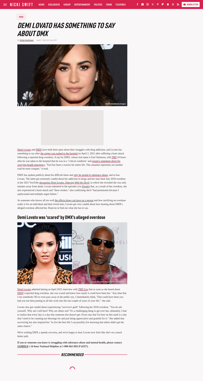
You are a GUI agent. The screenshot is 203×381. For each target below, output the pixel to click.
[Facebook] (137, 5)
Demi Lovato (24, 149)
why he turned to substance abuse (91, 175)
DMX (39, 149)
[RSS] (178, 5)
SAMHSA (22, 346)
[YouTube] (142, 5)
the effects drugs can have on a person (74, 200)
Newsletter (190, 4)
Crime (109, 4)
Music (21, 16)
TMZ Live (83, 289)
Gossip (67, 4)
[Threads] (173, 5)
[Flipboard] (162, 5)
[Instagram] (147, 5)
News (41, 4)
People (85, 186)
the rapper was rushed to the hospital (59, 153)
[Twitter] (152, 5)
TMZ (114, 157)
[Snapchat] (167, 5)
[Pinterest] (157, 5)
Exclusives (54, 4)
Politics (98, 4)
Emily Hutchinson (27, 40)
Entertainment (82, 4)
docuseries (64, 182)
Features (121, 4)
